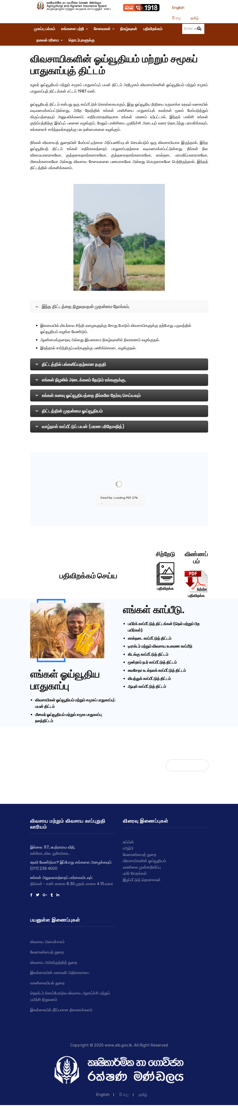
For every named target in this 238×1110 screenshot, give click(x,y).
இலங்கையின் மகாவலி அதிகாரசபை (59, 972)
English (178, 7)
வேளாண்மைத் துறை (47, 952)
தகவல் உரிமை (49, 40)
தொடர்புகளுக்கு (81, 40)
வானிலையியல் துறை (47, 983)
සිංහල (176, 18)
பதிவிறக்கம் (152, 28)
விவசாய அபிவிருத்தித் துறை (53, 962)
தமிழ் (195, 18)
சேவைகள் (104, 28)
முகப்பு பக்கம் (44, 28)
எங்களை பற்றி (74, 28)
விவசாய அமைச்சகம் (47, 941)
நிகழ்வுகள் (128, 28)
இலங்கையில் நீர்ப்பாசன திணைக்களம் (61, 1010)
